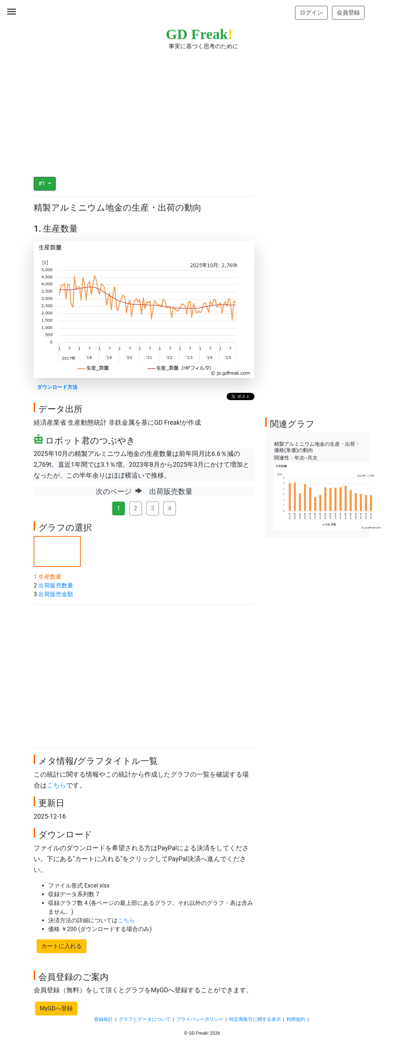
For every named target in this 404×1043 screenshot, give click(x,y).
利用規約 (295, 1019)
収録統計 (103, 1019)
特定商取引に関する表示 (255, 1019)
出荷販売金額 (55, 594)
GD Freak (199, 34)
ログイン (311, 12)
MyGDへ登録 (56, 1008)
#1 (42, 183)
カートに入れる (61, 946)
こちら (56, 785)
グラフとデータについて (145, 1019)
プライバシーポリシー (199, 1019)
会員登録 (348, 12)
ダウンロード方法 (57, 387)
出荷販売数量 (55, 585)
